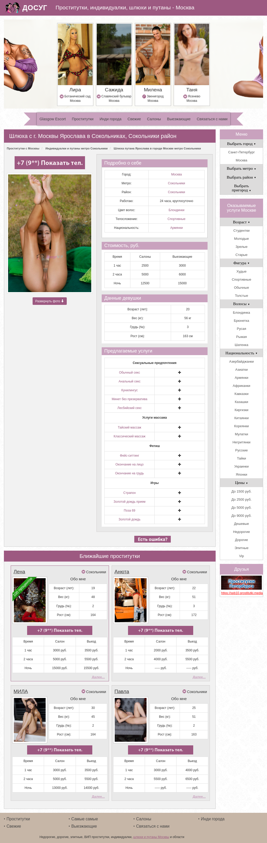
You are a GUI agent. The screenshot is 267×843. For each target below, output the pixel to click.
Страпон (129, 493)
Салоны (154, 119)
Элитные (241, 548)
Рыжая (241, 337)
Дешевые (241, 524)
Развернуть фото (49, 301)
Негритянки (242, 442)
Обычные (241, 288)
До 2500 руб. (242, 499)
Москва (176, 174)
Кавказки (241, 394)
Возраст (241, 222)
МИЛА (21, 691)
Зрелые (241, 247)
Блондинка (241, 312)
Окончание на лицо (130, 464)
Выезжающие (179, 119)
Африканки (241, 386)
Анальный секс (130, 381)
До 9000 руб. (242, 516)
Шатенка (241, 345)
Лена (19, 571)
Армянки (176, 228)
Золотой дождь (130, 519)
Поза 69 (129, 510)
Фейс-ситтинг (129, 455)
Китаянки (241, 418)
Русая (241, 329)
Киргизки (241, 410)
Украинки (241, 466)
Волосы (241, 303)
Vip (241, 556)
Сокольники (176, 183)
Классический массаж (129, 436)
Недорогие (241, 532)
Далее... (98, 676)
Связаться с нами (212, 119)
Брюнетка (241, 321)
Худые (241, 271)
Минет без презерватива (129, 399)
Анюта (121, 571)
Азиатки (241, 370)
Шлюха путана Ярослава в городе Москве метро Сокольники (157, 148)
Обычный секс (129, 372)
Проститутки (83, 119)
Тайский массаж (129, 427)
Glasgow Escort (52, 119)
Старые (241, 255)
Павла (121, 691)
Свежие (134, 119)
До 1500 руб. (242, 491)
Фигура (241, 263)
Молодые (241, 239)
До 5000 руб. (242, 507)
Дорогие (241, 540)
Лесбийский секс (129, 408)
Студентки (241, 230)
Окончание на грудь (129, 473)
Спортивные (177, 219)
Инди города (111, 119)
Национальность (242, 353)
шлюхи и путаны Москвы (151, 836)
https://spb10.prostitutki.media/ (241, 593)
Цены (241, 482)
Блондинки (176, 210)
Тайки (241, 458)
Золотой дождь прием (129, 502)
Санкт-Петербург (241, 152)
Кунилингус (129, 390)
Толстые (241, 296)
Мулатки (241, 434)
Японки (241, 474)
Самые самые (84, 818)
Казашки (241, 402)
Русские (241, 450)
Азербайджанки (241, 361)
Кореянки (241, 426)
